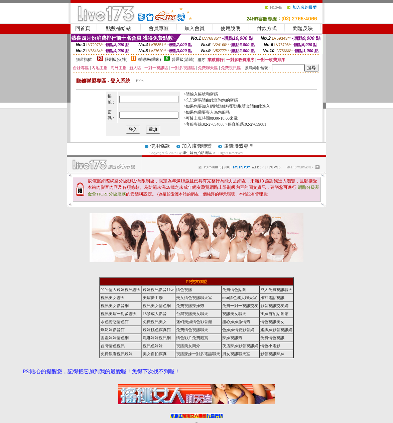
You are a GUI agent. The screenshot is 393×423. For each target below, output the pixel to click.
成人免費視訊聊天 (276, 289)
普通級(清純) (183, 59)
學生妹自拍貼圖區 (197, 153)
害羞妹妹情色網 (115, 337)
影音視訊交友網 (274, 305)
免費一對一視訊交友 (240, 305)
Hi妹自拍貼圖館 (274, 313)
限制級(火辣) (116, 59)
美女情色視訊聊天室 (194, 297)
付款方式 (267, 28)
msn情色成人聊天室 (239, 297)
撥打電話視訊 (272, 297)
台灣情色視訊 (113, 345)
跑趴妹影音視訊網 (276, 329)
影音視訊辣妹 (272, 353)
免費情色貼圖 (234, 289)
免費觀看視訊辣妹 (117, 353)
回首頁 (82, 28)
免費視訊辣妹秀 (190, 305)
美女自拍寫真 (155, 353)
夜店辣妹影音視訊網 (240, 345)
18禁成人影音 (155, 313)
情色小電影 (270, 345)
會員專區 (159, 28)
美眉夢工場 (153, 297)
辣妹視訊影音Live (158, 289)
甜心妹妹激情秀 (236, 321)
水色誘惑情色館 (115, 321)
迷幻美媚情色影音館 (194, 321)
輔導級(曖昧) (149, 59)
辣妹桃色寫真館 (157, 329)
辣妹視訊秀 (232, 337)
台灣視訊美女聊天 (192, 313)
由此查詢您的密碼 (222, 100)
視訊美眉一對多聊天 (119, 313)
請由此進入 (260, 106)
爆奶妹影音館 (113, 329)
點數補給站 (118, 28)
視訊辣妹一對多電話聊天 (198, 353)
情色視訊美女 (272, 321)
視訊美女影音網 (115, 305)
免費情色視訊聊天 (192, 329)
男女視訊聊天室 (236, 353)
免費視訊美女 (155, 321)
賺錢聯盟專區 (239, 146)
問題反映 (303, 28)
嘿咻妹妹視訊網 (157, 337)
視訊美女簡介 (188, 345)
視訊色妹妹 (153, 345)
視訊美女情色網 (157, 305)
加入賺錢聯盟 (197, 146)
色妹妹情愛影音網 (238, 329)
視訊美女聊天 (113, 297)
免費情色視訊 (272, 337)
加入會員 (194, 28)
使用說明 (231, 28)
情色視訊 (184, 289)
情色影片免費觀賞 (192, 337)
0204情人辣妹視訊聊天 (121, 289)
